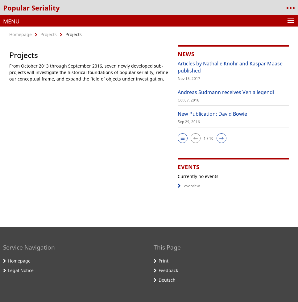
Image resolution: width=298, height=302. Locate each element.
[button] (183, 138)
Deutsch (167, 280)
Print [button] (163, 261)
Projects (48, 34)
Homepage (20, 34)
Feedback (168, 270)
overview (189, 185)
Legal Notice (21, 270)
